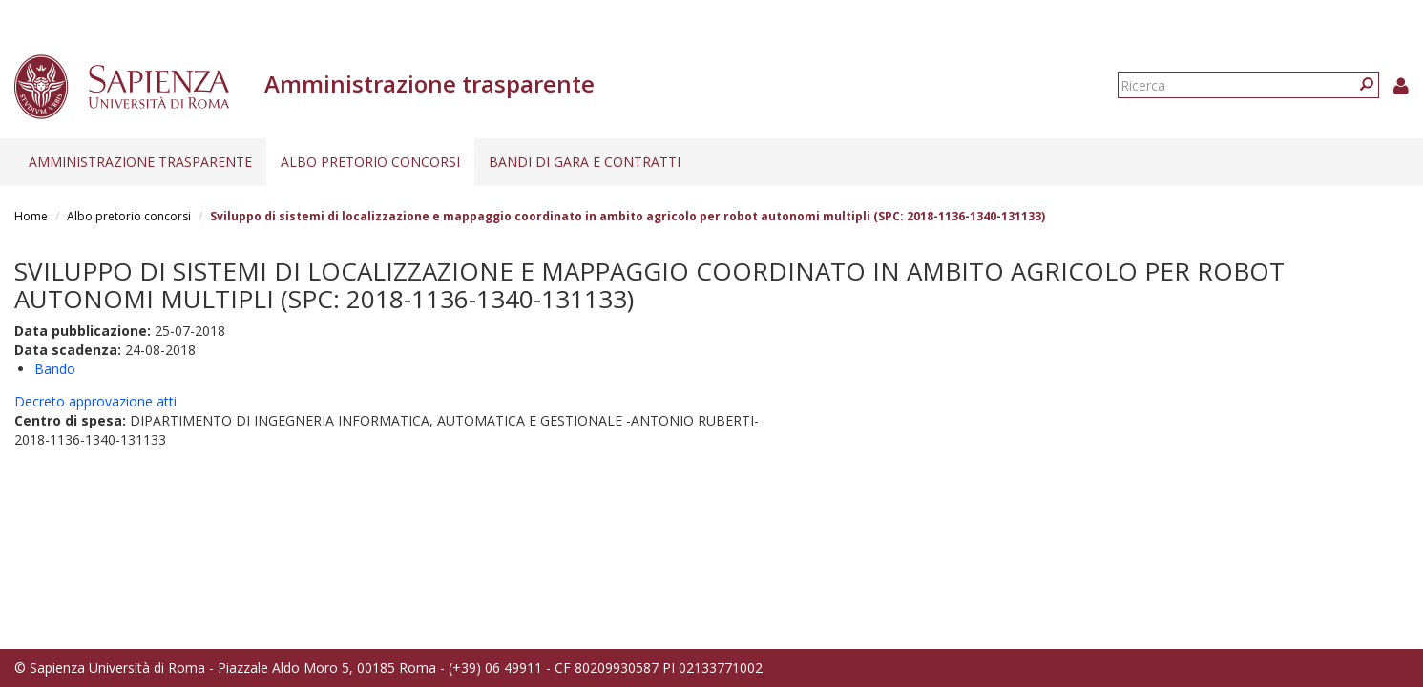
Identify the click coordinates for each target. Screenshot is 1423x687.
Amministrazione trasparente (140, 162)
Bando (54, 369)
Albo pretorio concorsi (370, 162)
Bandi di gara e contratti (584, 162)
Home (31, 216)
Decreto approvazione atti (95, 401)
